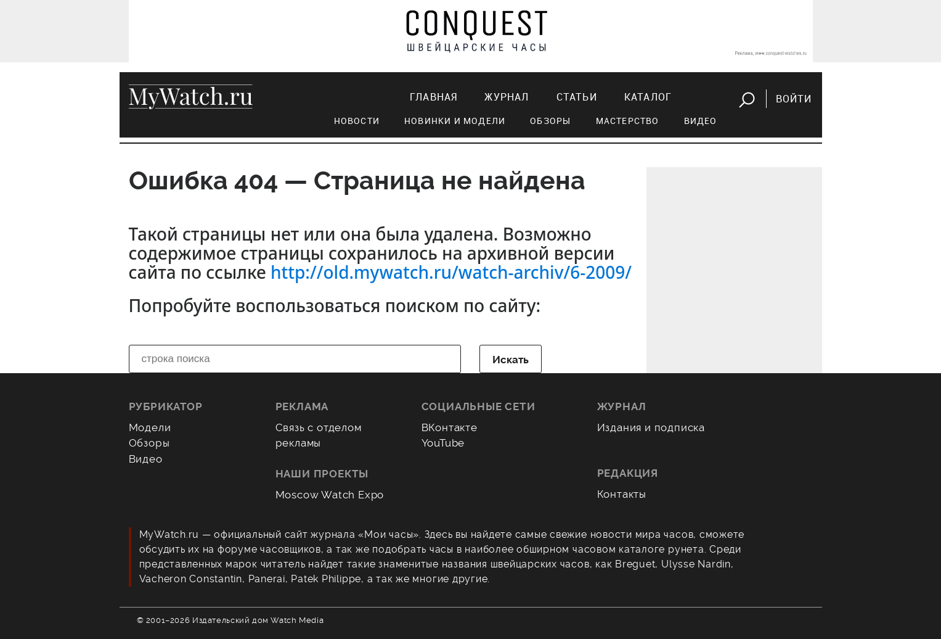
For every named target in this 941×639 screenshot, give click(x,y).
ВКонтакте (450, 427)
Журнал (506, 97)
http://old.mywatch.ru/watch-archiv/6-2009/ (451, 272)
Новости (357, 120)
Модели (150, 427)
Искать (510, 359)
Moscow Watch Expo (330, 495)
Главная (433, 97)
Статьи (576, 97)
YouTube (443, 443)
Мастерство (627, 120)
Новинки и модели (454, 120)
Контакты (622, 494)
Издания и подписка (651, 427)
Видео (700, 120)
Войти (794, 98)
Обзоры (550, 120)
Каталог (648, 97)
